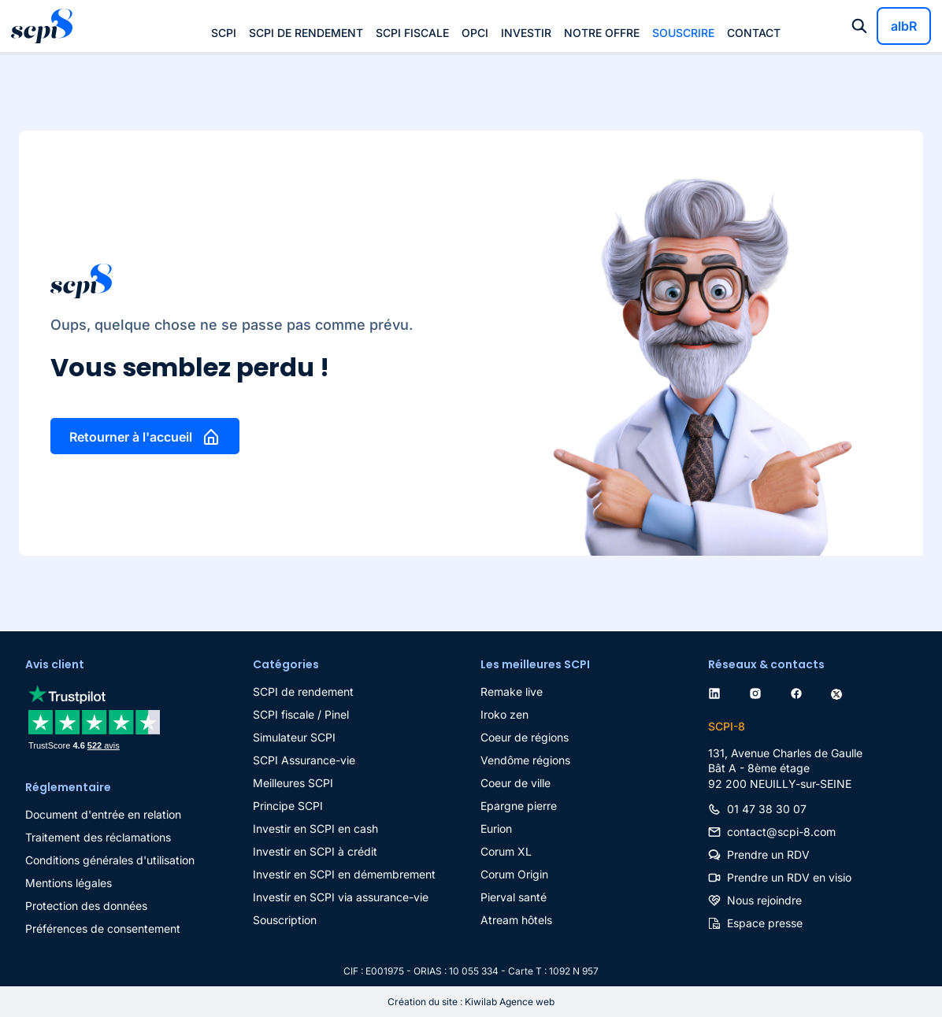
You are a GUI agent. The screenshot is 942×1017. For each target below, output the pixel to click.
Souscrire (683, 32)
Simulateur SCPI (294, 737)
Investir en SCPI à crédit (315, 851)
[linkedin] (717, 691)
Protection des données (86, 905)
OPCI (475, 32)
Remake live (511, 691)
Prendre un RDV (768, 854)
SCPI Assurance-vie (304, 760)
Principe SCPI (288, 805)
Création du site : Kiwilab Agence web (471, 1002)
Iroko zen (504, 714)
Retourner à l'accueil (130, 437)
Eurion (496, 828)
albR (904, 26)
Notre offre (602, 32)
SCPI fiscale (412, 32)
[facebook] (799, 691)
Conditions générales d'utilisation (110, 860)
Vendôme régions (525, 760)
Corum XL (506, 851)
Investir (526, 32)
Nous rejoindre (764, 900)
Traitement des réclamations (98, 837)
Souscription (285, 919)
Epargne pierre (518, 805)
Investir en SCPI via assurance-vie (340, 897)
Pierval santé (513, 897)
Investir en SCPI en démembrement (344, 874)
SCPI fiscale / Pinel (301, 714)
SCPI (223, 32)
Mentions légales (68, 882)
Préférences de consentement (102, 928)
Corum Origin (514, 874)
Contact (754, 32)
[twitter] (839, 691)
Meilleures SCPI (293, 783)
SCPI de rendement (306, 32)
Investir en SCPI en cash (315, 828)
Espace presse (765, 923)
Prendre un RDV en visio (789, 877)
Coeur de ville (515, 783)
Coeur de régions (524, 737)
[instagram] (758, 691)
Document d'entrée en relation (103, 814)
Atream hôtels (516, 919)
